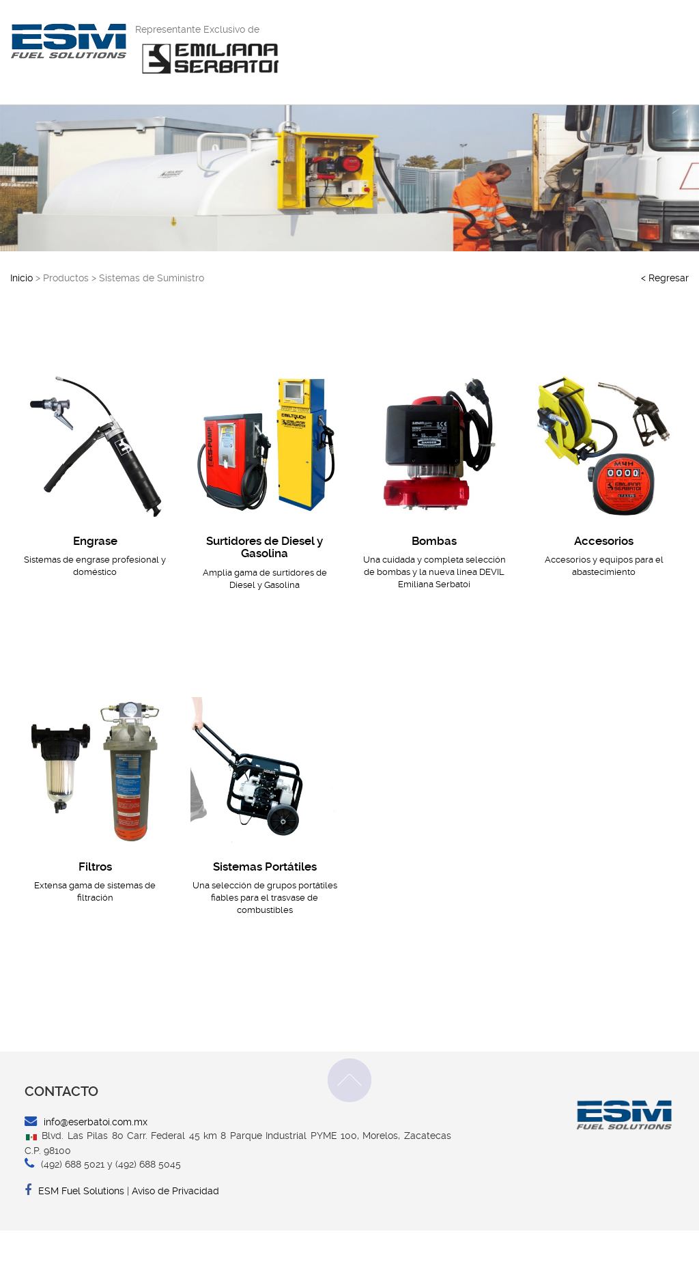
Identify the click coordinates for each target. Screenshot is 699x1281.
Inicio (21, 328)
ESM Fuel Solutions (74, 1241)
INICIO (362, 58)
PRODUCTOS (579, 58)
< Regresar (665, 328)
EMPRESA (410, 58)
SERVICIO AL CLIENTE (491, 58)
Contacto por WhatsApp (545, 28)
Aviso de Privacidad (175, 1241)
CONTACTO (644, 58)
